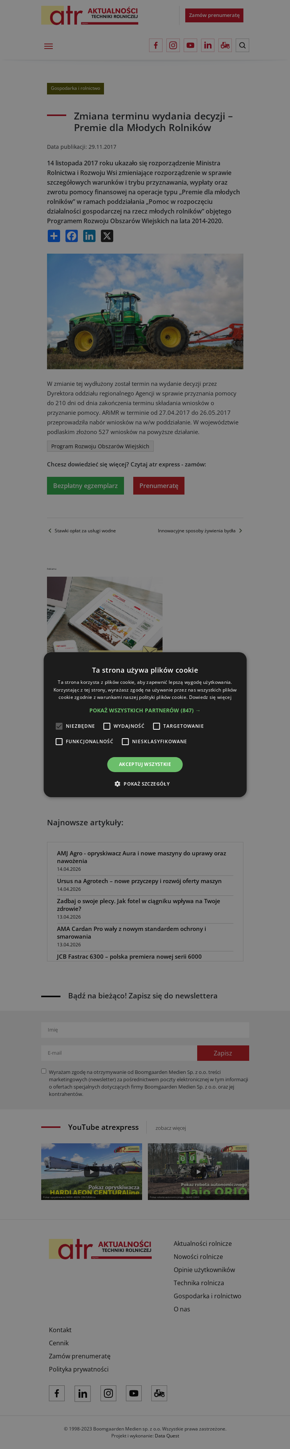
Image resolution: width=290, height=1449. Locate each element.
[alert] (145, 724)
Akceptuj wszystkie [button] (145, 764)
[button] (145, 710)
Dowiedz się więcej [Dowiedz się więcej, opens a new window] (210, 697)
